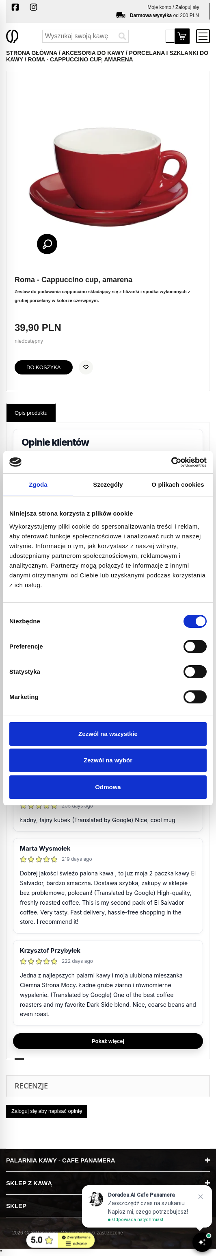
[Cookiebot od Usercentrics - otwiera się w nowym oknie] (171, 462)
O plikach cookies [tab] (177, 484)
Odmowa (108, 787)
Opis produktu (31, 413)
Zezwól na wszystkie (108, 733)
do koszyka (43, 367)
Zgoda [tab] (38, 484)
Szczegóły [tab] (108, 484)
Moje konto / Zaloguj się (173, 7)
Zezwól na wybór (108, 760)
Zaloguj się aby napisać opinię (46, 1111)
